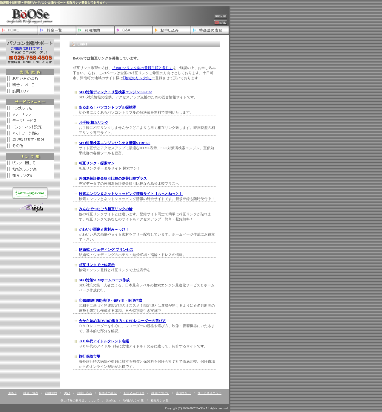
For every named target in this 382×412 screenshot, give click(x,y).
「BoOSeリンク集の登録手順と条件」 (142, 68)
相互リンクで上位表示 (97, 265)
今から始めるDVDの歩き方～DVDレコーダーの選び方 (122, 321)
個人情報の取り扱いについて (80, 400)
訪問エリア (183, 393)
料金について (160, 393)
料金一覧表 (30, 393)
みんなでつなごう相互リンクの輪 (106, 209)
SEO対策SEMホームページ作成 (104, 280)
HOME (12, 393)
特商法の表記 (108, 393)
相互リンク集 (160, 400)
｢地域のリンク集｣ (137, 78)
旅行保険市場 (89, 356)
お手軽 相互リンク (93, 122)
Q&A (67, 393)
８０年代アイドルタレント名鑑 (104, 341)
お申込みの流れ (134, 393)
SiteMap (111, 400)
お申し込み (84, 393)
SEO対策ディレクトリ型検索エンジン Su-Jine (115, 92)
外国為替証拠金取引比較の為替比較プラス (113, 178)
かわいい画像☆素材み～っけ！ (104, 229)
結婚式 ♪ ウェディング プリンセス (106, 250)
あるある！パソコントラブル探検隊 (107, 107)
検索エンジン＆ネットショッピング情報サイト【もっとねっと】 (131, 194)
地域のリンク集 (133, 400)
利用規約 (51, 393)
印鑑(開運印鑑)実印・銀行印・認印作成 (110, 300)
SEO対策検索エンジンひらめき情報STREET (114, 143)
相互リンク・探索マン (97, 163)
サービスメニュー (209, 393)
